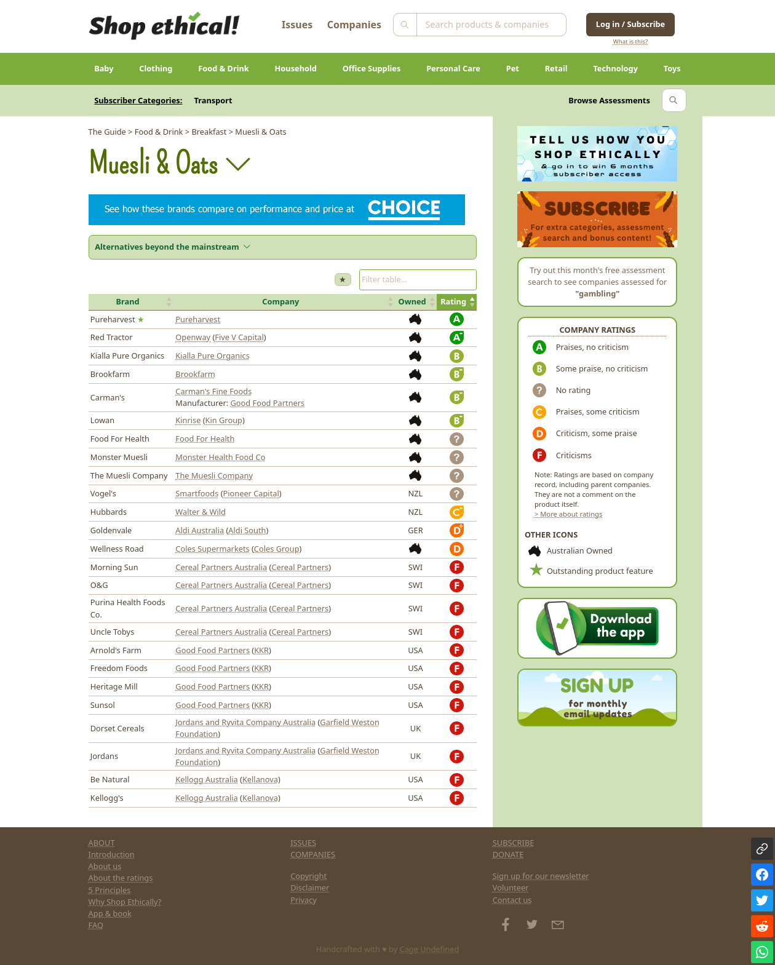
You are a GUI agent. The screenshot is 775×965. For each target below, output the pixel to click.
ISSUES (303, 842)
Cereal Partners (299, 567)
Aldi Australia (199, 530)
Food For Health (204, 438)
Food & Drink (223, 68)
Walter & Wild (200, 511)
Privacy (303, 899)
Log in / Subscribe (630, 24)
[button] (131, 302)
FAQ (96, 925)
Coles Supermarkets (212, 548)
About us (105, 866)
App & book (110, 913)
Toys (672, 68)
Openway (192, 337)
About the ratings (121, 877)
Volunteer (511, 887)
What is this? (630, 42)
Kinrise (188, 420)
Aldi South (247, 530)
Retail (556, 68)
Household (296, 68)
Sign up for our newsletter (541, 875)
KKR (261, 650)
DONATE (508, 854)
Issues (297, 24)
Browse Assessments (609, 100)
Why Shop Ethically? (125, 901)
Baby (103, 68)
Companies (354, 24)
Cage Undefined (429, 949)
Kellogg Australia (206, 779)
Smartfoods (196, 493)
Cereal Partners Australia (221, 567)
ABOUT (102, 842)
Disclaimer (309, 887)
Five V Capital (239, 337)
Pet (512, 68)
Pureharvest (197, 319)
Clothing (155, 68)
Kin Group (223, 420)
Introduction (112, 854)
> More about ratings (568, 513)
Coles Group (277, 548)
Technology (615, 68)
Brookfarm (195, 373)
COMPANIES (312, 854)
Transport (213, 100)
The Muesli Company (214, 475)
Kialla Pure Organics (212, 355)
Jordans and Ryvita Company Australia (245, 722)
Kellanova (260, 779)
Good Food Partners (268, 402)
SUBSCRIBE (514, 842)
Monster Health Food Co (220, 457)
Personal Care (453, 68)
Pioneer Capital (251, 493)
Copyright (308, 875)
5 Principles (110, 890)
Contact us (512, 899)
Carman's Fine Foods (213, 391)
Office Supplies (372, 68)
